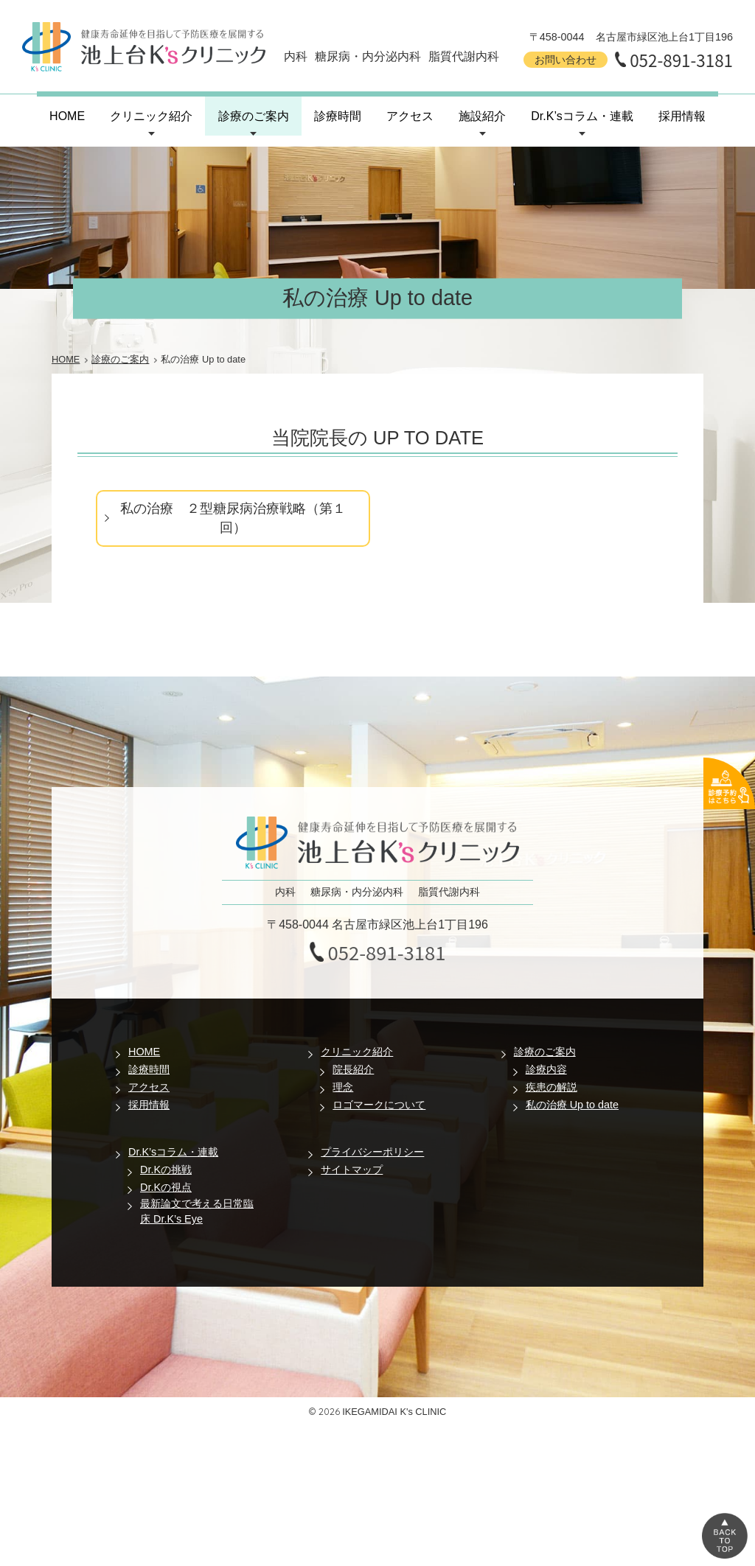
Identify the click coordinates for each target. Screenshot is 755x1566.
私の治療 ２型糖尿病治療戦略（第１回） (233, 518)
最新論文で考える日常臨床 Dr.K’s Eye (197, 1212)
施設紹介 (482, 116)
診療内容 (546, 1069)
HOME (67, 116)
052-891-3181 (681, 60)
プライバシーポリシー (372, 1152)
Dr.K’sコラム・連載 (582, 116)
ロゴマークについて (379, 1105)
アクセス (410, 116)
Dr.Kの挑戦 (166, 1169)
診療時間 (337, 116)
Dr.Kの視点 (166, 1187)
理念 (343, 1087)
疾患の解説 (551, 1087)
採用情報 (682, 116)
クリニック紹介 (151, 116)
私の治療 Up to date (572, 1105)
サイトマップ (352, 1169)
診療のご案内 (253, 116)
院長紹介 (353, 1069)
